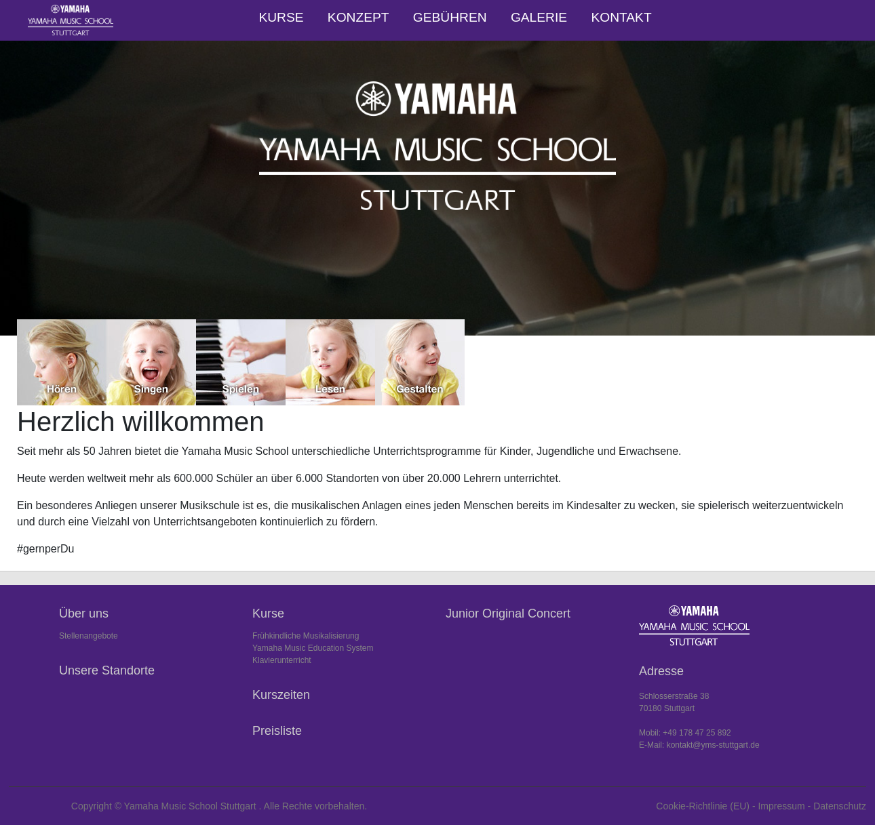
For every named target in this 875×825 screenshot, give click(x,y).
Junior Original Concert (508, 613)
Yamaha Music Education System (313, 648)
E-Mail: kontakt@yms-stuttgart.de (699, 745)
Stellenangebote (88, 636)
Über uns (84, 613)
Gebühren (450, 17)
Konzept (358, 17)
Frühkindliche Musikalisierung (305, 636)
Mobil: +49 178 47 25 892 (685, 733)
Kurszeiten (281, 695)
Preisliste (277, 731)
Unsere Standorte (107, 670)
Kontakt (621, 17)
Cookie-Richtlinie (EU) (703, 806)
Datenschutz (839, 806)
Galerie (539, 17)
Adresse (661, 671)
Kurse (280, 17)
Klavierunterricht (281, 660)
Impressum (781, 806)
